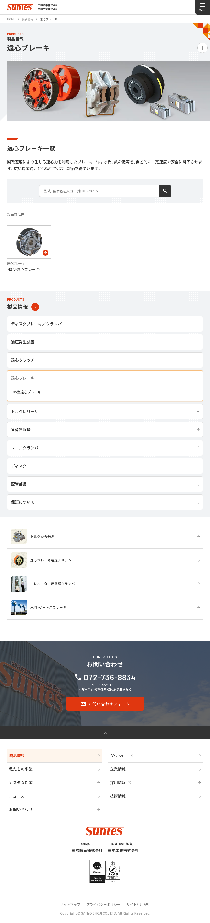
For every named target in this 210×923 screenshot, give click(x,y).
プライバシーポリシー (103, 904)
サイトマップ (70, 904)
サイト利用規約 (138, 904)
